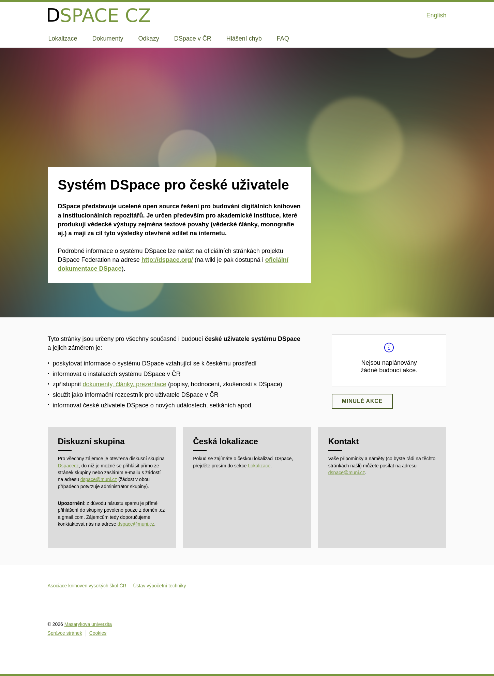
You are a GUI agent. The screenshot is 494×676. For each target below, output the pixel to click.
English (436, 15)
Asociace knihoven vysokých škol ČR (87, 585)
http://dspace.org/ (167, 259)
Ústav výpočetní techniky (159, 585)
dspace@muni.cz (98, 479)
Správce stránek (65, 633)
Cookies (98, 633)
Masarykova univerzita (88, 624)
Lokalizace (259, 465)
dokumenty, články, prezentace (124, 384)
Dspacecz (68, 465)
